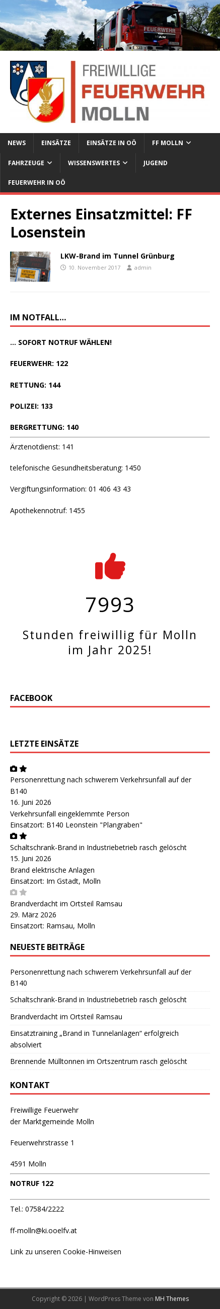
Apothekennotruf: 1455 (47, 510)
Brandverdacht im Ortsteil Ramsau (66, 903)
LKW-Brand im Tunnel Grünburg (117, 256)
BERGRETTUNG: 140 (44, 427)
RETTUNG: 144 (35, 385)
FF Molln (167, 143)
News (17, 143)
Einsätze (56, 143)
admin (143, 267)
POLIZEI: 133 (31, 406)
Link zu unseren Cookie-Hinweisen (65, 1251)
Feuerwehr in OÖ (36, 182)
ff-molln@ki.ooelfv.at (43, 1230)
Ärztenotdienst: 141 (42, 446)
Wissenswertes (94, 163)
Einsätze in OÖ (111, 143)
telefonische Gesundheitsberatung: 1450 (75, 467)
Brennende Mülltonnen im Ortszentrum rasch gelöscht (98, 1061)
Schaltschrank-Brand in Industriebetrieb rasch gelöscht (98, 847)
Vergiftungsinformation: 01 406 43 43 (70, 489)
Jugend (155, 163)
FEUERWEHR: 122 (39, 363)
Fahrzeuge (26, 163)
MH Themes (172, 1298)
